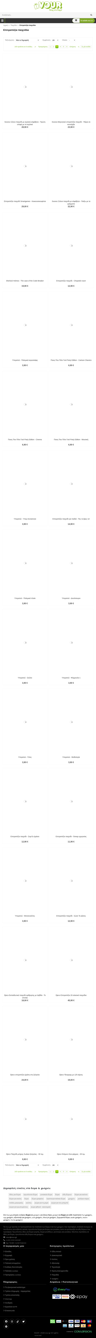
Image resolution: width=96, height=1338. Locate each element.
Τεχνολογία (56, 1267)
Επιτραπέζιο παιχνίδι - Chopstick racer (71, 281)
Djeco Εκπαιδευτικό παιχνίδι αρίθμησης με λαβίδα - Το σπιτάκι (25, 996)
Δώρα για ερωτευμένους (18, 1207)
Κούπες (55, 1259)
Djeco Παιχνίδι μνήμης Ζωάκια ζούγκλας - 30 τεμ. (25, 1154)
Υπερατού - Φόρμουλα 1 (71, 678)
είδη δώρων (67, 1195)
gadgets (71, 1199)
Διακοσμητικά (57, 1255)
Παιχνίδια (14, 25)
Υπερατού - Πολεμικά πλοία (25, 598)
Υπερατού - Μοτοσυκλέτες (25, 916)
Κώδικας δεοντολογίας (13, 1267)
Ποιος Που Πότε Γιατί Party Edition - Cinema (25, 440)
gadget (55, 1215)
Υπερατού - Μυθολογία (71, 757)
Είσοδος (8, 1251)
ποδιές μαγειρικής (16, 1203)
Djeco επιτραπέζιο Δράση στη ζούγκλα (25, 1075)
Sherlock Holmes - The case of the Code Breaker (25, 281)
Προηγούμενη (42, 47)
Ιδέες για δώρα (15, 1195)
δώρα (57, 1195)
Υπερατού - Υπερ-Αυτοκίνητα (25, 519)
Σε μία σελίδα (86, 47)
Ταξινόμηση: (9, 40)
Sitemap (8, 1299)
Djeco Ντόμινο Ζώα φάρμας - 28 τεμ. (71, 1154)
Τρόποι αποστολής (12, 1295)
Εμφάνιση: (47, 40)
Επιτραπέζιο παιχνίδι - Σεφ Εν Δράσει (25, 836)
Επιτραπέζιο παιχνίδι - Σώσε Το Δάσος (71, 916)
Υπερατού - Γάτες (25, 757)
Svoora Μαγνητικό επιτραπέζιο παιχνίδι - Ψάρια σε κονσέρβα (71, 123)
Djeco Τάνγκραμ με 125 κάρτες (71, 1075)
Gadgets (55, 1279)
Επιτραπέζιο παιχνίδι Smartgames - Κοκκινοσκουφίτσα (25, 201)
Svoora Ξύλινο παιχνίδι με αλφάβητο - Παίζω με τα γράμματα (71, 202)
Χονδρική (8, 1303)
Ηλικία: (64, 40)
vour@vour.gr (11, 1237)
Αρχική (5, 25)
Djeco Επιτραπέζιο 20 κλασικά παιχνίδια (71, 995)
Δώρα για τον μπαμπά (59, 1203)
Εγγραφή (8, 1255)
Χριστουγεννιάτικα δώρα (55, 1199)
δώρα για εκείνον (81, 1195)
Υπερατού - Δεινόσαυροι (71, 598)
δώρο (26, 1199)
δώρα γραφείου (38, 1199)
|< (35, 47)
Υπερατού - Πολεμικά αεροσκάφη (25, 360)
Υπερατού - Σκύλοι (25, 678)
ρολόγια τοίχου (83, 1199)
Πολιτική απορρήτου (13, 1263)
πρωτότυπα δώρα (30, 1195)
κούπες (29, 1203)
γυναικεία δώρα (46, 1195)
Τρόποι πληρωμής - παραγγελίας (17, 1291)
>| (78, 47)
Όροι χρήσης (10, 1259)
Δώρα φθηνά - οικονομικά (40, 1207)
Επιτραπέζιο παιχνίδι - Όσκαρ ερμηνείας (71, 836)
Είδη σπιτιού (56, 1251)
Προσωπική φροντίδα (60, 1271)
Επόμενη (73, 47)
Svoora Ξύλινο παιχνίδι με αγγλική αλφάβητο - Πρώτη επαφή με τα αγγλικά (25, 123)
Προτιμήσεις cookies (13, 1275)
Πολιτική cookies (11, 1271)
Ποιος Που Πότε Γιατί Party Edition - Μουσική (71, 440)
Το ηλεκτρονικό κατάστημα (15, 1287)
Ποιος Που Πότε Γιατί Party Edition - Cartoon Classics (71, 360)
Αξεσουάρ (55, 1263)
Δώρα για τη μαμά (41, 1203)
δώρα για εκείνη (15, 1199)
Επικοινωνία (10, 1311)
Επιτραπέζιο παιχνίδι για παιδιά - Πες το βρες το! (71, 519)
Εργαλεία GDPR (11, 1307)
